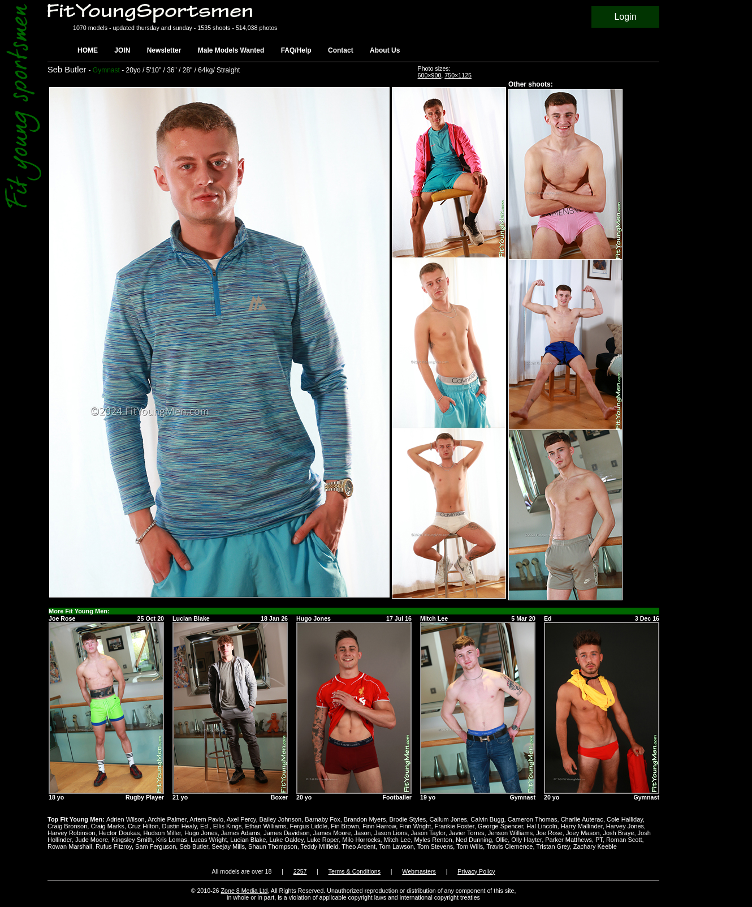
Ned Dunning (474, 839)
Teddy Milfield (320, 846)
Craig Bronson (67, 826)
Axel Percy (241, 819)
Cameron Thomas (532, 819)
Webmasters (419, 871)
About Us (385, 50)
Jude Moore (91, 839)
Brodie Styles (408, 819)
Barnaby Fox (322, 819)
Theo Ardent (358, 846)
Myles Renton (433, 839)
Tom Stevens (435, 846)
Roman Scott (624, 839)
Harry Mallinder (582, 826)
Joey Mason (582, 832)
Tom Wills (469, 846)
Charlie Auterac (582, 819)
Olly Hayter (526, 839)
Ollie (501, 839)
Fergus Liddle (308, 826)
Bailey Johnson (281, 819)
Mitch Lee (397, 839)
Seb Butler (193, 846)
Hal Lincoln (541, 826)
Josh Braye (618, 832)
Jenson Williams (510, 832)
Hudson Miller (162, 832)
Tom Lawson (396, 846)
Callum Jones (448, 819)
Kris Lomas (171, 839)
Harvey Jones (625, 826)
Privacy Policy (476, 871)
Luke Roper (323, 839)
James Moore (332, 832)
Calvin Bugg (487, 819)
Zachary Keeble (595, 846)
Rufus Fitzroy (114, 846)
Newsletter (164, 50)
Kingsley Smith (132, 839)
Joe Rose (549, 832)
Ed (205, 826)
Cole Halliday (625, 819)
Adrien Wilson (125, 819)
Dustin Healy (179, 826)
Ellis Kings (227, 826)
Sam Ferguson (155, 846)
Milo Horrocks (361, 839)
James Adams (240, 832)
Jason (362, 832)
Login (625, 17)
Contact (340, 50)
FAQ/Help (296, 50)
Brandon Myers (365, 819)
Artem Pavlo (206, 819)
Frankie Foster (454, 826)
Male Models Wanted (231, 50)
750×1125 (458, 75)
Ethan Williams (266, 826)
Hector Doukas (119, 832)
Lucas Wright (209, 839)
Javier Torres (467, 832)
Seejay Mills (228, 846)
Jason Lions (391, 832)
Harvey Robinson (71, 832)
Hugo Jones (201, 832)
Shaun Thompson (272, 846)
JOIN (122, 50)
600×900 (430, 75)
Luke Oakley (286, 839)
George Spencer (500, 826)
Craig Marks (107, 826)
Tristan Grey (552, 846)
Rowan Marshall (69, 846)
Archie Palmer (167, 819)
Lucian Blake (248, 839)
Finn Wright (415, 826)
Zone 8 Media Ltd (244, 890)
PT (599, 839)
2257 (300, 871)
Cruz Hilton (143, 826)
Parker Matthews (568, 839)
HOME (87, 50)
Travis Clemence (509, 846)
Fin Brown (345, 826)
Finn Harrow (379, 826)
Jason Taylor (428, 832)
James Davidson (286, 832)
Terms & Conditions (355, 871)
